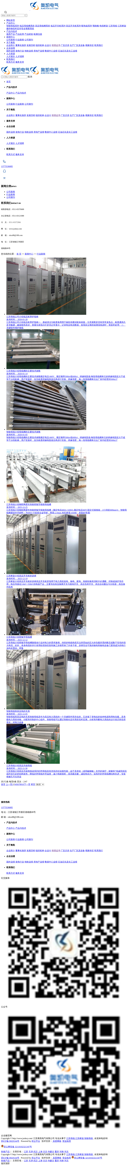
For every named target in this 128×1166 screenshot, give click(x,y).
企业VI (48, 45)
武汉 (35, 1151)
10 (23, 784)
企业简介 (10, 45)
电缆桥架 (104, 26)
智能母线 (88, 1138)
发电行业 (19, 51)
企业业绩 (10, 48)
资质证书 (56, 45)
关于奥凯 (10, 42)
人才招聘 (19, 56)
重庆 (57, 1151)
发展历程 (31, 45)
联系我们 (98, 45)
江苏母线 (113, 26)
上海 (40, 1151)
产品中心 (10, 23)
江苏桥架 (122, 26)
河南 (61, 1151)
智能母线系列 (12, 26)
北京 (45, 1151)
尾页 (33, 784)
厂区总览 (65, 45)
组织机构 (40, 45)
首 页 (18, 254)
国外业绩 (10, 51)
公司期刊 (28, 40)
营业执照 (66, 1141)
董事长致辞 (20, 45)
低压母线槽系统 (27, 26)
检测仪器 (38, 34)
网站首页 (10, 20)
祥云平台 (36, 1141)
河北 (66, 1151)
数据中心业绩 (51, 51)
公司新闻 (10, 40)
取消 (30, 77)
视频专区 (89, 45)
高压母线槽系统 (42, 26)
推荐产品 (10, 34)
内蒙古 (51, 1151)
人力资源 (10, 54)
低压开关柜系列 (58, 26)
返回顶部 (5, 1163)
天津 (31, 1151)
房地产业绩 (39, 51)
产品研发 (28, 34)
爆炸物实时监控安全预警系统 (20, 28)
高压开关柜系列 (73, 26)
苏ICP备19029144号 (10, 1141)
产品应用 (19, 34)
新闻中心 (10, 37)
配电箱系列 (86, 26)
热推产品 (5, 1151)
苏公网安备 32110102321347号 (16, 1147)
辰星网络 (56, 1141)
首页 (8, 82)
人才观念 (10, 56)
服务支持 (19, 62)
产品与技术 (11, 31)
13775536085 (7, 807)
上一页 (9, 784)
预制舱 (96, 26)
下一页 (27, 784)
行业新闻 (19, 40)
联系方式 (10, 62)
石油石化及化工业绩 (67, 51)
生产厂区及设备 (77, 45)
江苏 (26, 1151)
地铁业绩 (28, 51)
